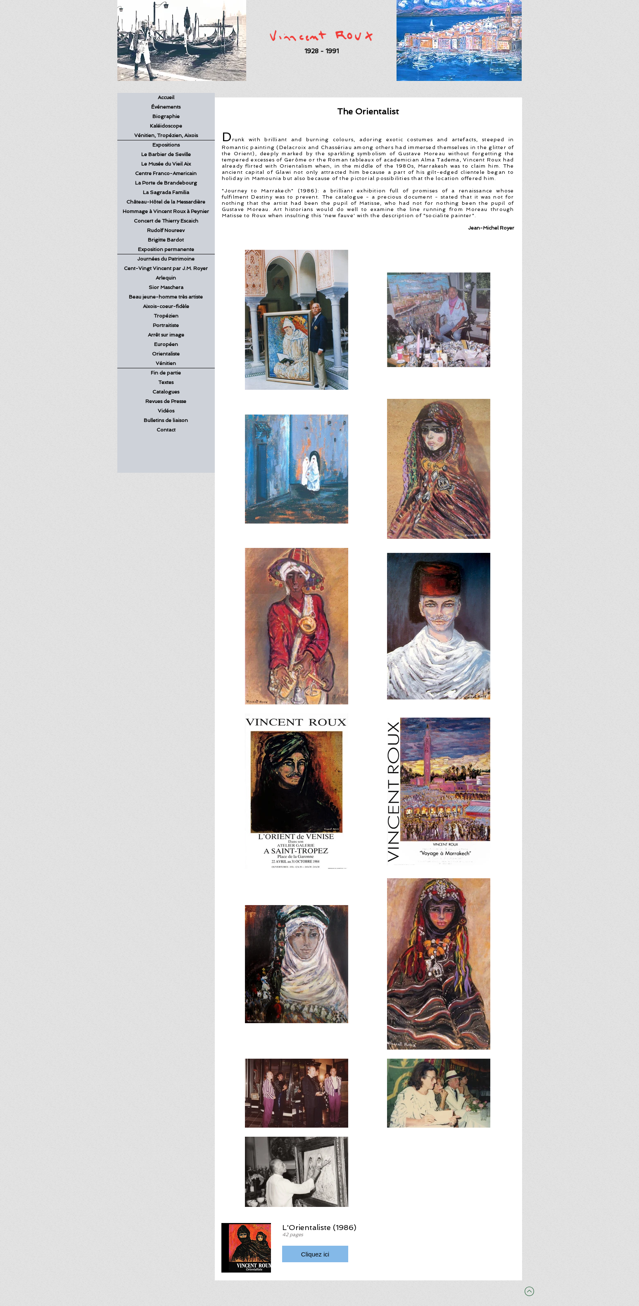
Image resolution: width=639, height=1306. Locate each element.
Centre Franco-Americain (166, 173)
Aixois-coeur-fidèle (166, 306)
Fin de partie (166, 373)
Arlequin (166, 278)
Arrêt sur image (166, 335)
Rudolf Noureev (166, 230)
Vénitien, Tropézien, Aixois (166, 135)
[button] (315, 1254)
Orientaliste (166, 354)
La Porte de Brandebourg (166, 183)
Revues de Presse (165, 401)
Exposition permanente (166, 249)
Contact (166, 430)
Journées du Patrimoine (166, 259)
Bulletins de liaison (166, 420)
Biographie (166, 116)
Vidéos (166, 411)
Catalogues (165, 392)
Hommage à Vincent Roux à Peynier (166, 211)
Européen (166, 344)
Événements (166, 107)
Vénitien (166, 363)
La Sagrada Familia (166, 192)
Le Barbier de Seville (166, 154)
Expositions (166, 145)
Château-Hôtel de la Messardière (165, 202)
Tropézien (166, 316)
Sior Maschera (166, 287)
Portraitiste (166, 325)
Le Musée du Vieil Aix (166, 164)
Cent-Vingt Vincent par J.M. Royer (166, 268)
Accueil (166, 97)
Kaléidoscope (166, 126)
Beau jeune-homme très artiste (166, 297)
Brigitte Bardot (166, 240)
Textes (165, 382)
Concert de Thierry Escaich (166, 221)
